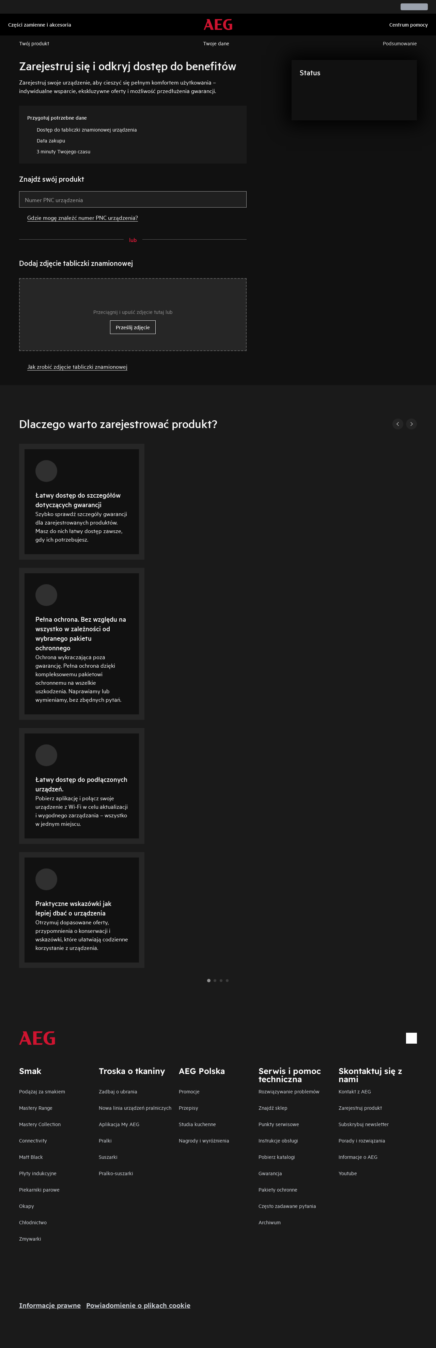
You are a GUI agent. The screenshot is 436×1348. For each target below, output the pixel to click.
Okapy (26, 1205)
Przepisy (188, 1107)
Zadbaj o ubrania (118, 1091)
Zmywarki (30, 1238)
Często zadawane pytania (287, 1205)
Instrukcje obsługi (278, 1140)
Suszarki (108, 1156)
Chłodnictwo (33, 1222)
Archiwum (270, 1222)
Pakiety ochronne (278, 1189)
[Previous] (397, 424)
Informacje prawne (50, 1305)
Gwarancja (270, 1173)
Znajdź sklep (273, 1107)
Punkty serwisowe (279, 1124)
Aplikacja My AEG (119, 1124)
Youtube (348, 1173)
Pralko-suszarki (116, 1173)
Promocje (189, 1091)
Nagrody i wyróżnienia (204, 1140)
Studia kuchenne (197, 1124)
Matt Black (31, 1156)
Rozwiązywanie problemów (289, 1091)
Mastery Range (35, 1107)
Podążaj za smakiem (42, 1091)
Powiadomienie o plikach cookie (138, 1305)
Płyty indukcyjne (38, 1173)
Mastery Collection (40, 1124)
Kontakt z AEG (355, 1091)
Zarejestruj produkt (360, 1107)
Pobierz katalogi (277, 1156)
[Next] (411, 424)
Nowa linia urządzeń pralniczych (135, 1107)
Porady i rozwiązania (362, 1140)
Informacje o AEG (358, 1156)
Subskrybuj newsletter (364, 1124)
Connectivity (33, 1140)
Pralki (105, 1140)
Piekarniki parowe (39, 1189)
